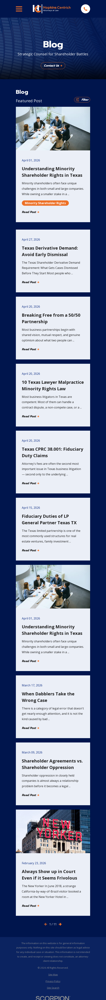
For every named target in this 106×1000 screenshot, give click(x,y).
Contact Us (53, 65)
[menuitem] (53, 974)
